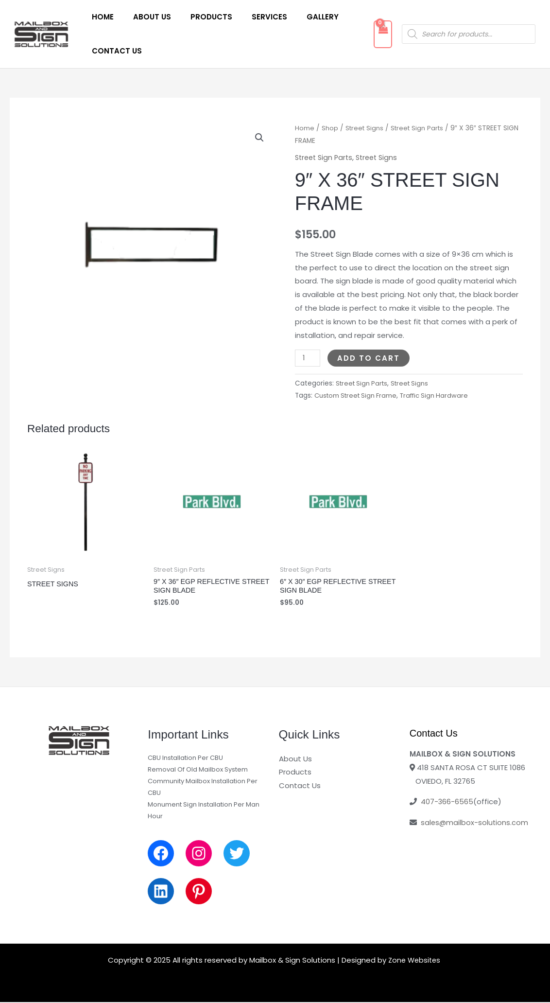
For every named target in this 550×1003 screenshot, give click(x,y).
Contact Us (114, 51)
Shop (330, 128)
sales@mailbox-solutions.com (475, 824)
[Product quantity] (308, 357)
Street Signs (366, 128)
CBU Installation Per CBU (185, 758)
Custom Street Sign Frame (358, 395)
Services (252, 17)
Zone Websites (414, 961)
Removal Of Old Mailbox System (198, 770)
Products (199, 17)
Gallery (301, 17)
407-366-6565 (447, 803)
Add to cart (369, 357)
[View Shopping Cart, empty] (374, 34)
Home (100, 17)
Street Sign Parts (421, 128)
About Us (145, 17)
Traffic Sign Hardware (441, 395)
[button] (259, 138)
